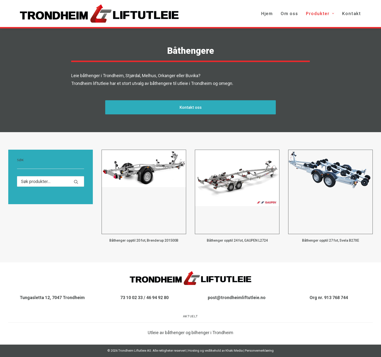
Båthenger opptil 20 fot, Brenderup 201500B (143, 240)
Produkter (320, 13)
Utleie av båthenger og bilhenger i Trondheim (190, 332)
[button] (144, 192)
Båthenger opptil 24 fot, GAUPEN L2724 (237, 240)
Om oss (289, 13)
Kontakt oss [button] (191, 107)
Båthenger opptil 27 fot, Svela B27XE (330, 240)
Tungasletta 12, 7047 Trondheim (52, 297)
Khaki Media (234, 350)
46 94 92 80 (157, 297)
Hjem (267, 13)
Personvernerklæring (259, 350)
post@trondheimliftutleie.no (237, 297)
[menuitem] (268, 13)
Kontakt (351, 13)
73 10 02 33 (131, 297)
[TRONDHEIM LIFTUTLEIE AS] (99, 13)
